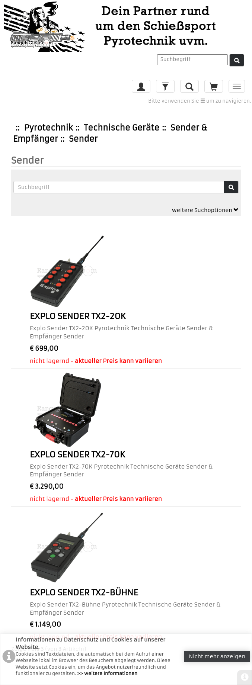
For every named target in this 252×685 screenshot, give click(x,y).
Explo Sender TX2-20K (78, 316)
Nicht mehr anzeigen (217, 656)
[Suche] (236, 60)
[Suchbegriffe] (118, 187)
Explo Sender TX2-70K (77, 455)
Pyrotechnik (48, 128)
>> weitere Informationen (107, 673)
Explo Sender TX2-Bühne (84, 593)
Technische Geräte (121, 128)
